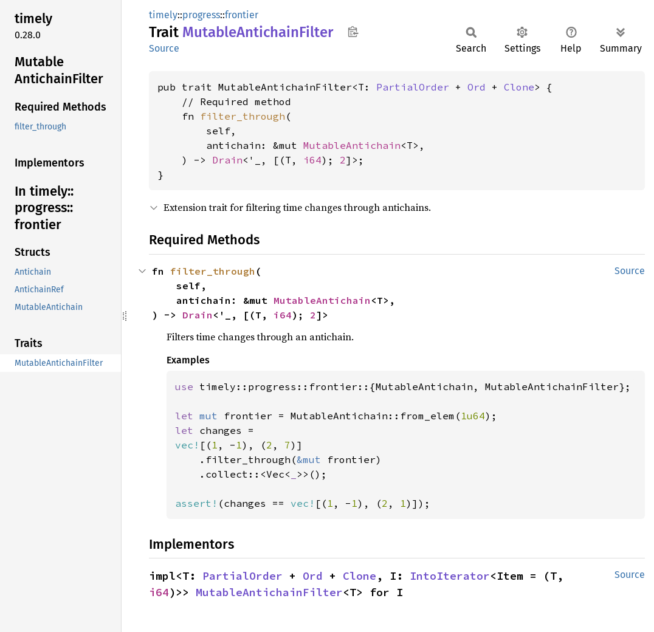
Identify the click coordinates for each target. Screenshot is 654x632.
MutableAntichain (352, 145)
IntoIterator (450, 576)
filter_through (242, 116)
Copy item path (353, 31)
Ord (476, 87)
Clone (519, 87)
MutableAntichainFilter (269, 592)
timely (163, 15)
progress (201, 15)
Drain (227, 160)
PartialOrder (412, 87)
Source (164, 48)
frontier (241, 15)
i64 (312, 160)
